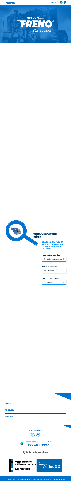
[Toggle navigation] (65, 2)
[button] (35, 403)
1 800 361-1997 (37, 444)
